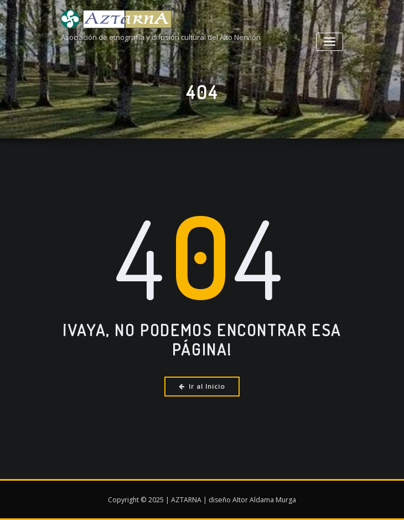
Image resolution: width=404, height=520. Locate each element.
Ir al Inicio (202, 386)
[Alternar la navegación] (329, 42)
